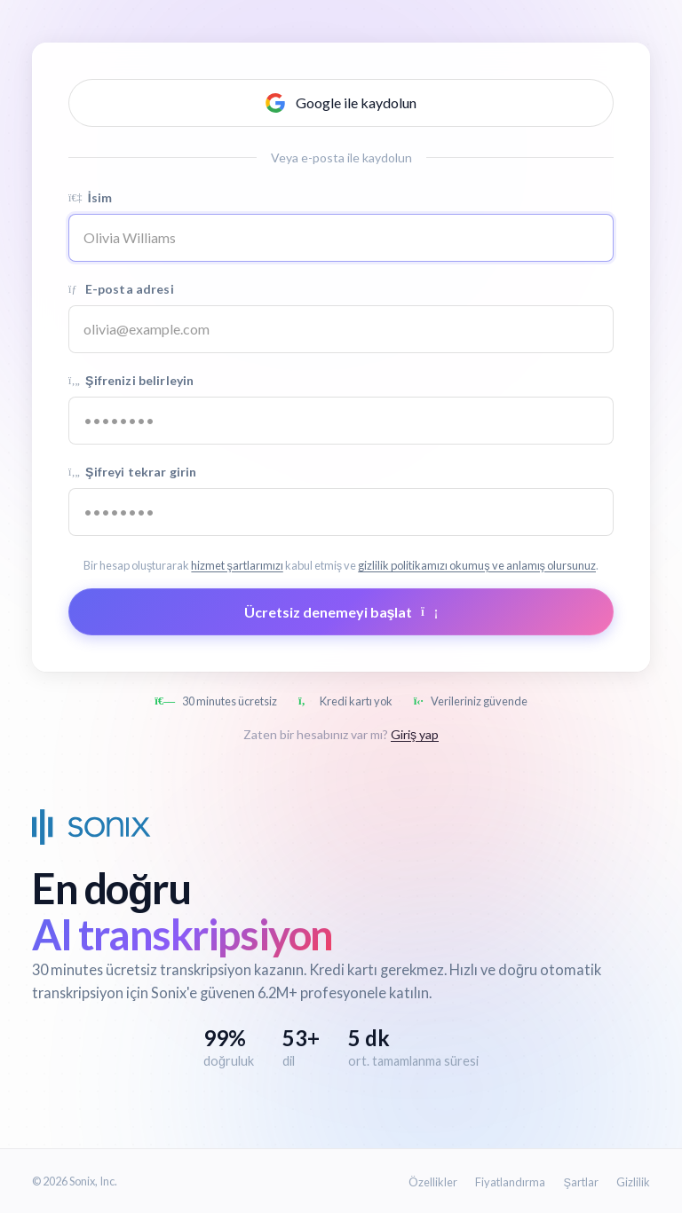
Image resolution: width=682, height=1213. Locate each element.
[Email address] (341, 329)
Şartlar (581, 1182)
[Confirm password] (341, 512)
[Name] (341, 238)
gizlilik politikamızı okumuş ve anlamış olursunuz (477, 565)
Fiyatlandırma (510, 1182)
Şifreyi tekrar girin (132, 471)
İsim (90, 197)
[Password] (341, 421)
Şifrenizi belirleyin (131, 380)
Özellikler (432, 1182)
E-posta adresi (121, 288)
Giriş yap (415, 734)
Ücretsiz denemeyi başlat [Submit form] (341, 611)
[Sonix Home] (91, 827)
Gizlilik (633, 1182)
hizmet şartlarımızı (236, 565)
